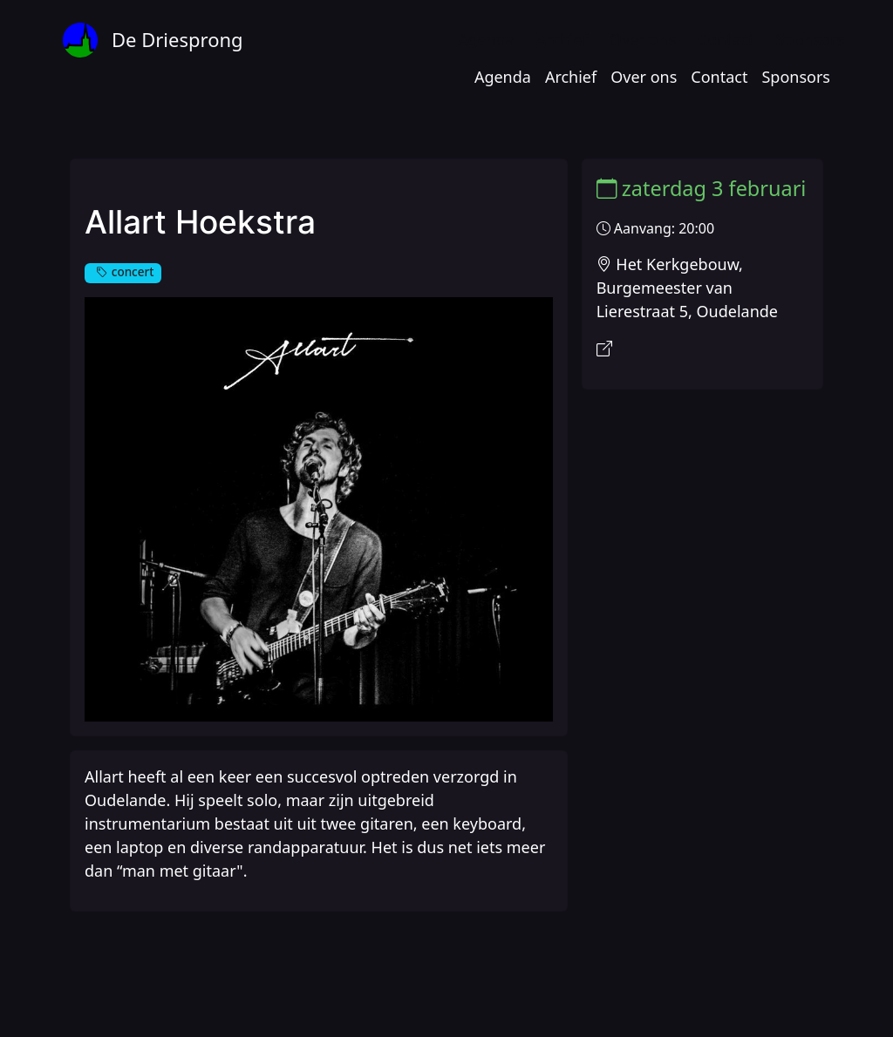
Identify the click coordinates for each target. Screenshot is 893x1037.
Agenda (486, 39)
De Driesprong (177, 39)
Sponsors (809, 39)
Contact (726, 39)
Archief (562, 39)
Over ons (643, 39)
